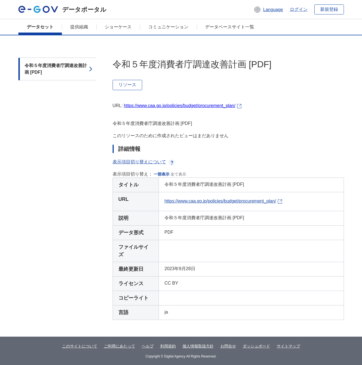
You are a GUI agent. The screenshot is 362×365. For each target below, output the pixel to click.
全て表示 (178, 174)
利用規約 (168, 346)
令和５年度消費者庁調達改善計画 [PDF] (56, 69)
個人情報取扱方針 (198, 346)
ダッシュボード (256, 346)
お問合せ (228, 346)
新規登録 (329, 9)
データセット (40, 26)
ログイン (299, 9)
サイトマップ (288, 346)
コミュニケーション (168, 26)
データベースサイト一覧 (229, 26)
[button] (268, 9)
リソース (127, 84)
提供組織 (79, 26)
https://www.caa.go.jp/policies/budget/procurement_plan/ (179, 105)
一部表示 (161, 174)
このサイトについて (79, 346)
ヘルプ (148, 346)
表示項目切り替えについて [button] (144, 161)
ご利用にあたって (119, 346)
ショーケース (118, 26)
